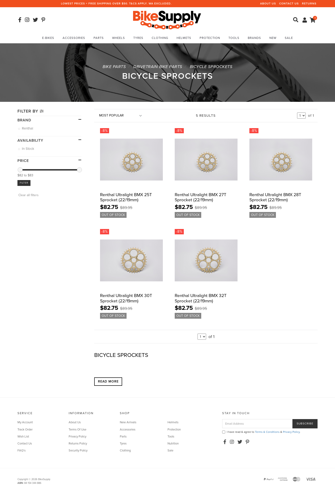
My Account (25, 422)
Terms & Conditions (267, 432)
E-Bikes (48, 38)
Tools (233, 38)
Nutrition (173, 443)
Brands (254, 38)
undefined (301, 116)
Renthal (28, 128)
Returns (309, 3)
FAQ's (21, 450)
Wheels (118, 38)
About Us (268, 3)
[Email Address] (257, 423)
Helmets (184, 38)
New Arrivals (128, 422)
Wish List (23, 436)
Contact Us (289, 3)
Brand (24, 120)
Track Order (25, 429)
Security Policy (78, 450)
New (272, 38)
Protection (210, 38)
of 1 (311, 115)
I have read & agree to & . (261, 432)
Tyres (138, 38)
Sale (289, 38)
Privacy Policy (77, 436)
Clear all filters (28, 195)
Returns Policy (78, 443)
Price (23, 160)
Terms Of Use (77, 429)
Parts (99, 38)
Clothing (160, 38)
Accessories (74, 38)
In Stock (28, 149)
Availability (30, 140)
